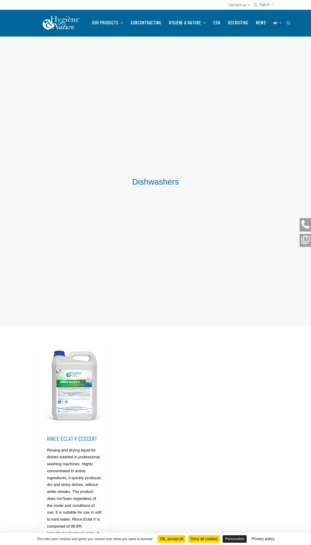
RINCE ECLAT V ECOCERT (72, 307)
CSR (212, 23)
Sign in (266, 4)
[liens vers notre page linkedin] (225, 499)
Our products (103, 23)
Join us (201, 524)
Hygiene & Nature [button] (183, 23)
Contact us (238, 5)
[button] (286, 23)
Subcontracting (141, 23)
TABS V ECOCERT (145, 295)
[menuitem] (239, 5)
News (257, 23)
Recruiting (234, 23)
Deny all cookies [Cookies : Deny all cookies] (204, 539)
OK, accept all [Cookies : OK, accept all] (171, 539)
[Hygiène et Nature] (57, 23)
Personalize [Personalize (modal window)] (235, 539)
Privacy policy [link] (263, 539)
